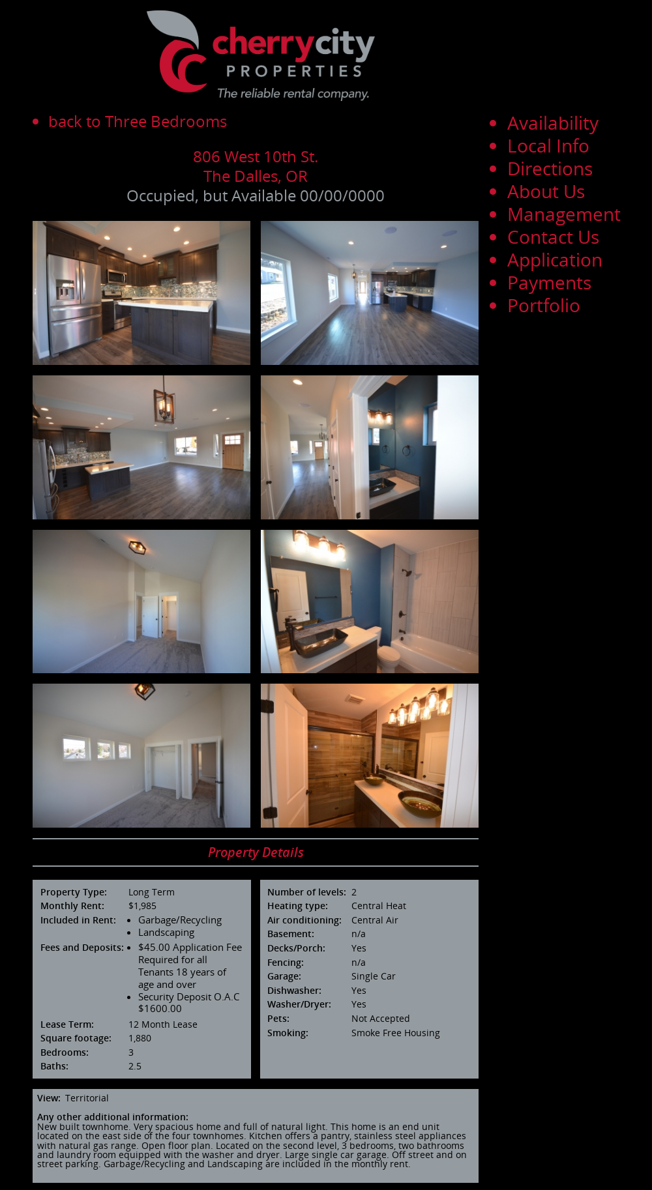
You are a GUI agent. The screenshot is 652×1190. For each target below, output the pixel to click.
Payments (549, 282)
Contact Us (553, 236)
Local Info (548, 145)
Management (564, 213)
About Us (546, 191)
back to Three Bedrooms (137, 121)
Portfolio (543, 305)
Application (554, 259)
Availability (553, 122)
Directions (550, 168)
